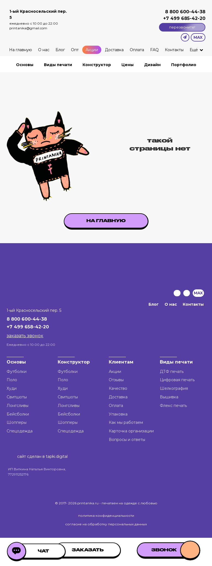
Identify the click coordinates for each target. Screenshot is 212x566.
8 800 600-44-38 (185, 11)
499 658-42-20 (31, 326)
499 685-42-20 (187, 18)
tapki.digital (56, 456)
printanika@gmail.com (28, 28)
